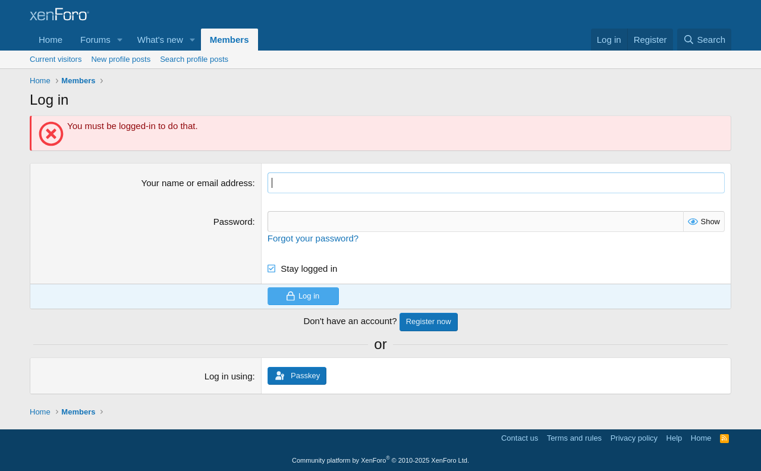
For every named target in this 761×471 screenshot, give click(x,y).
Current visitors (55, 59)
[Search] (704, 40)
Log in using (229, 376)
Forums (95, 39)
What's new (160, 39)
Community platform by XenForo (380, 460)
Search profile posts (194, 59)
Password (233, 221)
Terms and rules (574, 438)
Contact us (519, 438)
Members (229, 39)
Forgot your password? (313, 238)
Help (674, 438)
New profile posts (120, 59)
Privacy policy (634, 438)
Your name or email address (197, 183)
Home (50, 39)
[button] (120, 40)
